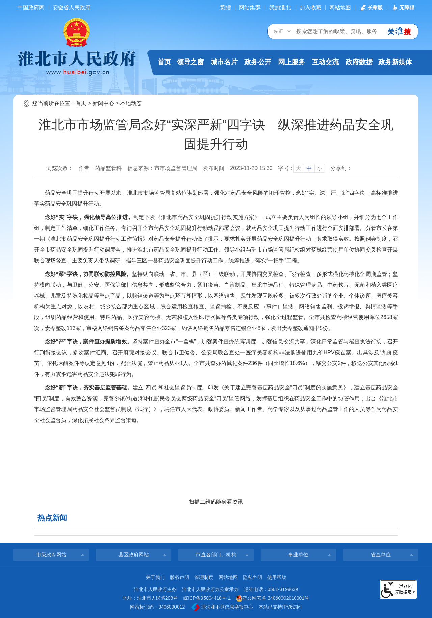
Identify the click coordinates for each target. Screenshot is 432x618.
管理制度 (203, 577)
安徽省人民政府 (71, 7)
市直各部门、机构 (216, 554)
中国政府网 (31, 7)
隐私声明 (252, 577)
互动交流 (325, 62)
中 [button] (309, 168)
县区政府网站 (133, 554)
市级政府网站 (51, 554)
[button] (371, 7)
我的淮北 (280, 7)
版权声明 (179, 577)
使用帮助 (276, 577)
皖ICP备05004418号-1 (207, 598)
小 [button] (319, 168)
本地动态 (131, 103)
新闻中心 (103, 103)
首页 (164, 62)
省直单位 (381, 554)
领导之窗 (190, 62)
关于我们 (155, 577)
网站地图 (340, 7)
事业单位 (298, 554)
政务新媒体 (395, 62)
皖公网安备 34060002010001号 (272, 598)
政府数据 (359, 62)
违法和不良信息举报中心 (222, 607)
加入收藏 (310, 7)
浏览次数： (59, 168)
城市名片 (224, 62)
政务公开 (257, 62)
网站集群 (250, 7)
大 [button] (298, 168)
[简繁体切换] (225, 7)
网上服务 (291, 62)
